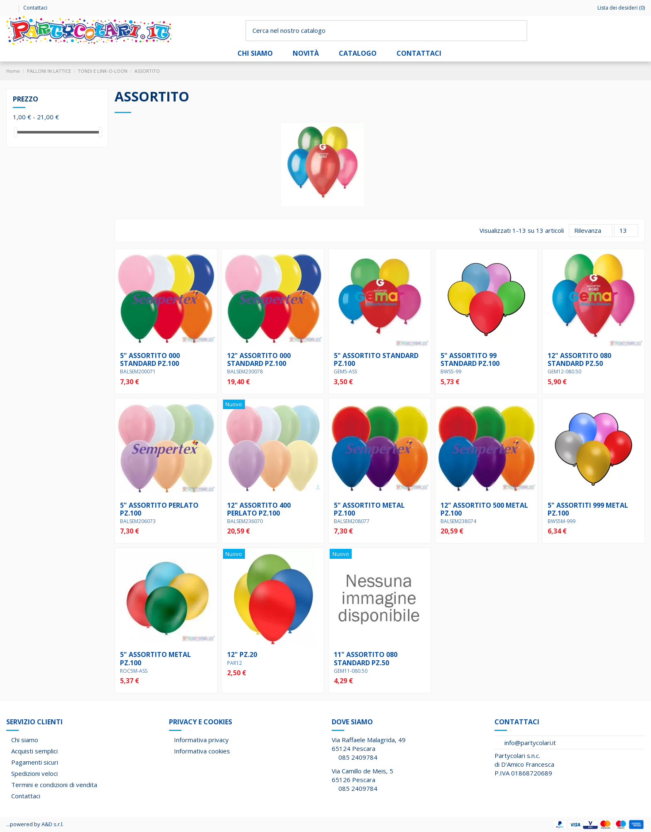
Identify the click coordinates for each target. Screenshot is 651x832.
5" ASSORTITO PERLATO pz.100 (159, 509)
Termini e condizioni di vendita (54, 784)
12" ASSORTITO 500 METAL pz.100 (484, 509)
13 (626, 230)
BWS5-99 (451, 371)
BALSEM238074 (458, 521)
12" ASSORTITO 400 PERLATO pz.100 (259, 509)
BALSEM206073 (138, 521)
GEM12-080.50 (564, 371)
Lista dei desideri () (617, 7)
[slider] (15, 132)
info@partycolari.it (530, 742)
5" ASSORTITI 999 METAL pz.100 (588, 509)
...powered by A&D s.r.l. (35, 824)
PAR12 (234, 663)
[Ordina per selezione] (590, 230)
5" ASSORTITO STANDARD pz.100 (376, 359)
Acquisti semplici (34, 751)
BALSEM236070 (245, 521)
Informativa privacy (201, 740)
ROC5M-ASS (133, 670)
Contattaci (35, 7)
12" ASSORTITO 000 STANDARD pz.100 (259, 359)
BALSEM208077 (352, 521)
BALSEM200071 (138, 371)
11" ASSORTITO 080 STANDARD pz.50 (365, 658)
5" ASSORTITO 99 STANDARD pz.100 (470, 359)
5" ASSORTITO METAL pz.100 (369, 509)
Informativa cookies (202, 751)
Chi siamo (24, 740)
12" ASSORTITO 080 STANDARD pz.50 (579, 359)
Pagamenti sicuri (34, 762)
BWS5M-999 (561, 521)
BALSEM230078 (245, 371)
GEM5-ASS (345, 371)
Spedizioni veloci (34, 773)
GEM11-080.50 (350, 670)
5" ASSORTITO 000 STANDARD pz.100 (150, 359)
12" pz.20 (242, 654)
